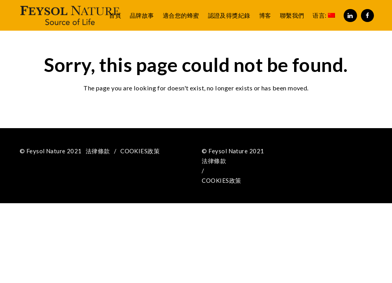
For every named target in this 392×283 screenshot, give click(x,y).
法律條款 (98, 150)
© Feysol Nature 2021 (51, 150)
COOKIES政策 (140, 150)
